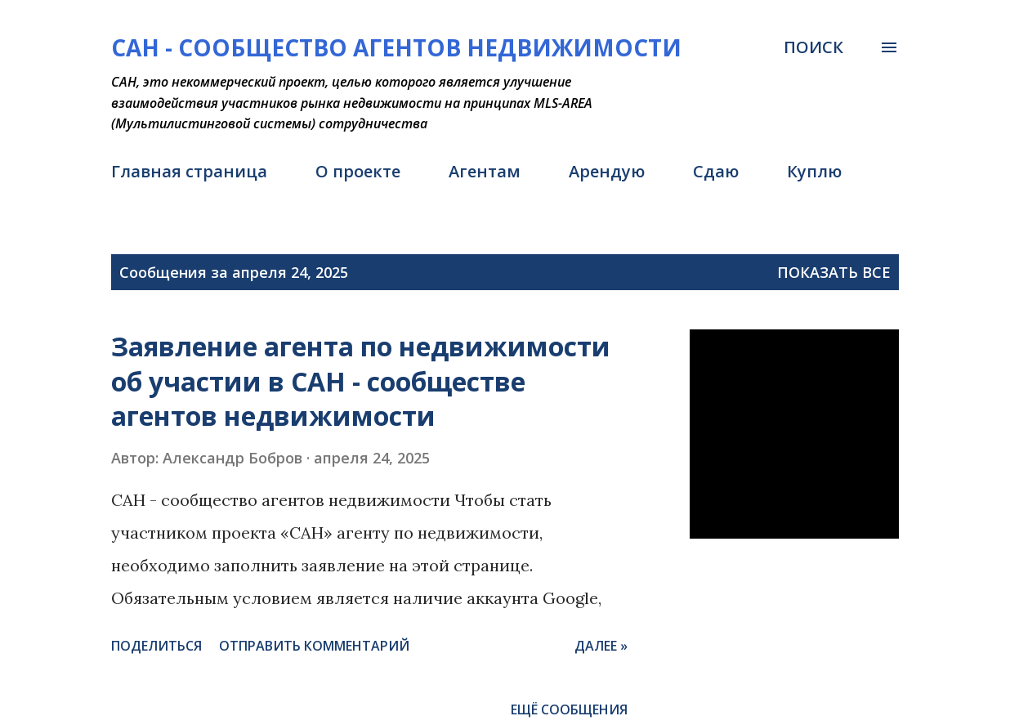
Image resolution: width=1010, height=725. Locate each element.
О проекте (357, 171)
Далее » (601, 646)
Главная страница (189, 171)
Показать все (834, 272)
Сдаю (716, 171)
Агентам (485, 171)
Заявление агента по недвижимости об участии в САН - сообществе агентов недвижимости (360, 381)
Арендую (607, 171)
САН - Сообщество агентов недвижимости (396, 47)
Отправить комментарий (314, 646)
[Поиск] (813, 47)
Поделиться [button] (156, 646)
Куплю (814, 171)
